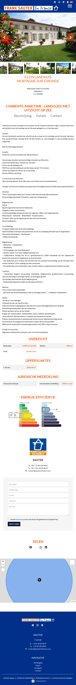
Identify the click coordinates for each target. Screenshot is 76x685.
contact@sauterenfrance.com (39, 471)
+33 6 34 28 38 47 (41, 468)
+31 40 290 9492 (41, 465)
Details (41, 116)
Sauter (38, 460)
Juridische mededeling (25, 678)
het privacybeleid (22, 519)
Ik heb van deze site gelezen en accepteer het (34, 519)
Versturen (14, 524)
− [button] (3, 565)
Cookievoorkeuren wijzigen (61, 678)
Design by (41, 681)
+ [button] (3, 561)
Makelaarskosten (42, 678)
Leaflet (73, 601)
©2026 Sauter (9, 678)
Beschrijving (23, 116)
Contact (56, 116)
